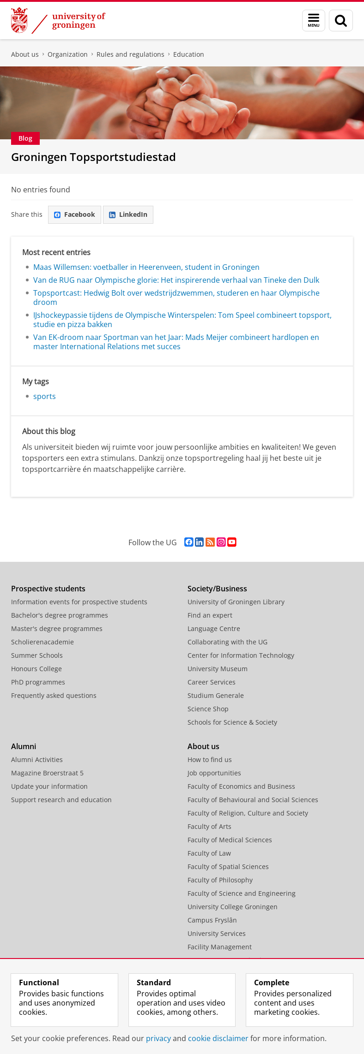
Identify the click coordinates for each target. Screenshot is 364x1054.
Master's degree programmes (57, 628)
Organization (68, 54)
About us (25, 54)
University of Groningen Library (236, 601)
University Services (217, 933)
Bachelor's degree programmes (59, 615)
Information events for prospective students (79, 601)
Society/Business (217, 588)
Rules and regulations (130, 54)
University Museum (218, 668)
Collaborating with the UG (227, 641)
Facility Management (220, 946)
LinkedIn (128, 214)
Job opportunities (214, 772)
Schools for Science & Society (232, 722)
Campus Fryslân (212, 920)
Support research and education (61, 799)
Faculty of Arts (209, 826)
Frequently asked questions (54, 695)
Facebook (74, 214)
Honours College (36, 668)
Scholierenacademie (42, 641)
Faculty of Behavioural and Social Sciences (253, 799)
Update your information (49, 786)
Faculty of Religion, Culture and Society (248, 813)
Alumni (23, 746)
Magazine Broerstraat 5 (47, 772)
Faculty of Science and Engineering (242, 893)
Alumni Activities (37, 759)
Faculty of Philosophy (220, 879)
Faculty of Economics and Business (241, 786)
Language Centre (214, 628)
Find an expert (210, 615)
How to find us (210, 759)
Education (188, 54)
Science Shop (208, 708)
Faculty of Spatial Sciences (228, 866)
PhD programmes (38, 682)
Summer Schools (37, 655)
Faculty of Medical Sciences (230, 839)
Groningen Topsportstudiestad (93, 156)
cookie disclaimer (218, 1038)
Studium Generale (216, 695)
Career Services (212, 682)
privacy (158, 1038)
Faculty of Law (209, 853)
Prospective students (48, 588)
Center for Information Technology (241, 655)
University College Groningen (233, 906)
